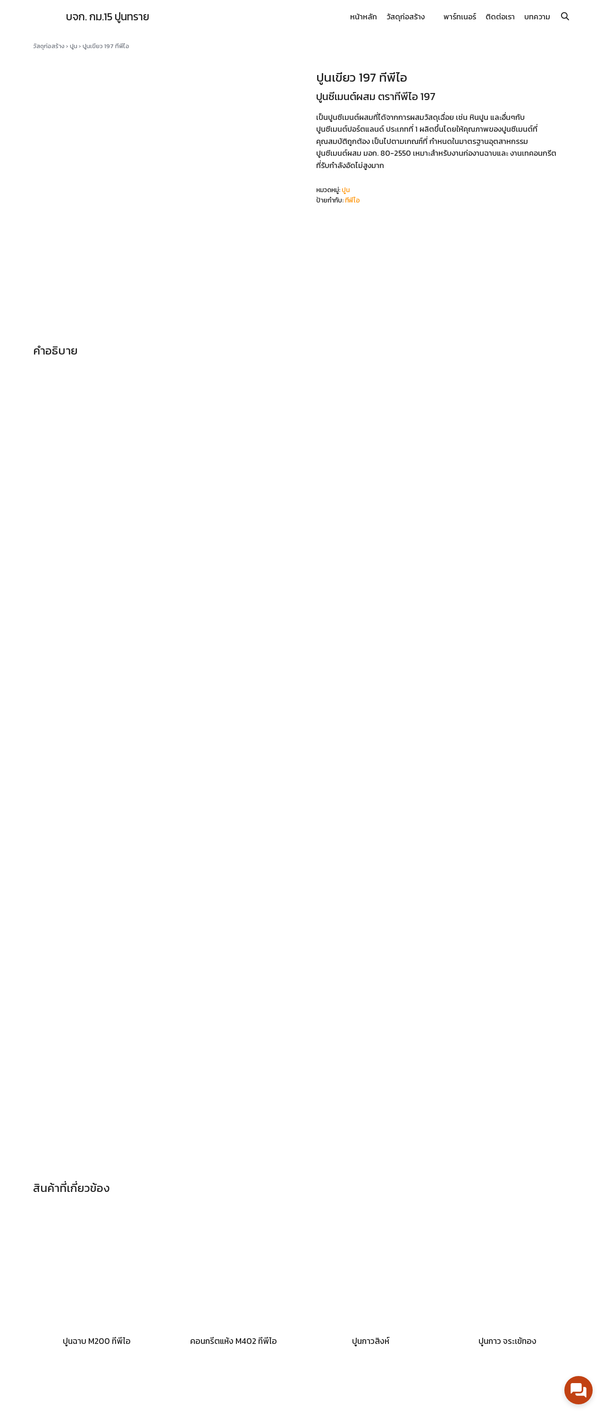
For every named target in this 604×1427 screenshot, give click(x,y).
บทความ (537, 16)
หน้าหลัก (363, 16)
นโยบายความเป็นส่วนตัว (353, 1348)
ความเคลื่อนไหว (336, 1321)
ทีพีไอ (352, 200)
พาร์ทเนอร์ (460, 16)
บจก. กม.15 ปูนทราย (113, 16)
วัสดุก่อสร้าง (405, 16)
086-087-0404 (486, 1367)
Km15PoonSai (482, 1337)
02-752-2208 (544, 1367)
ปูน (73, 46)
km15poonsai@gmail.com (503, 1353)
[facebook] (550, 1413)
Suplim (188, 1414)
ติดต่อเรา (500, 16)
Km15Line (474, 1323)
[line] (565, 1413)
